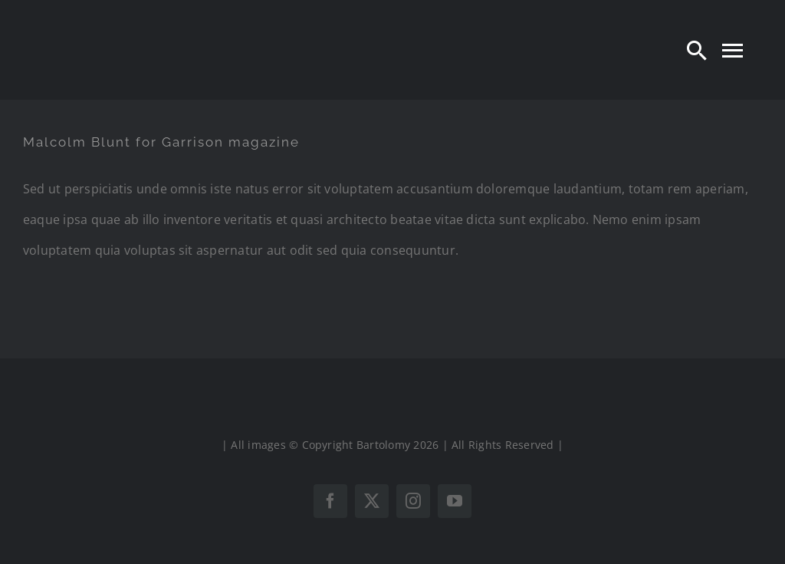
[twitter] (372, 501)
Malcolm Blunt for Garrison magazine (161, 142)
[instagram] (413, 501)
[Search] (697, 49)
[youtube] (454, 501)
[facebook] (330, 501)
